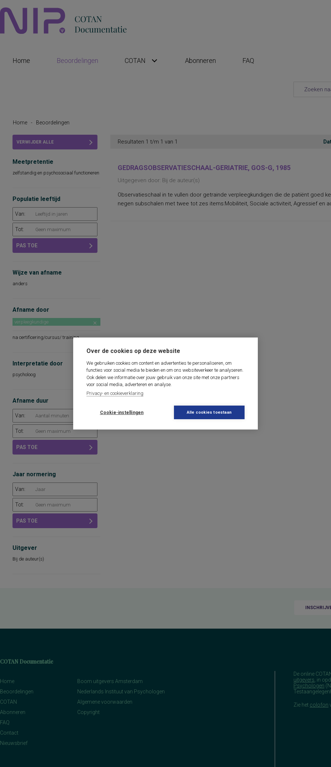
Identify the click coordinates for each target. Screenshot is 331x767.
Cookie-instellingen (122, 412)
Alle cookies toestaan (209, 412)
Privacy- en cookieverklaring (114, 393)
